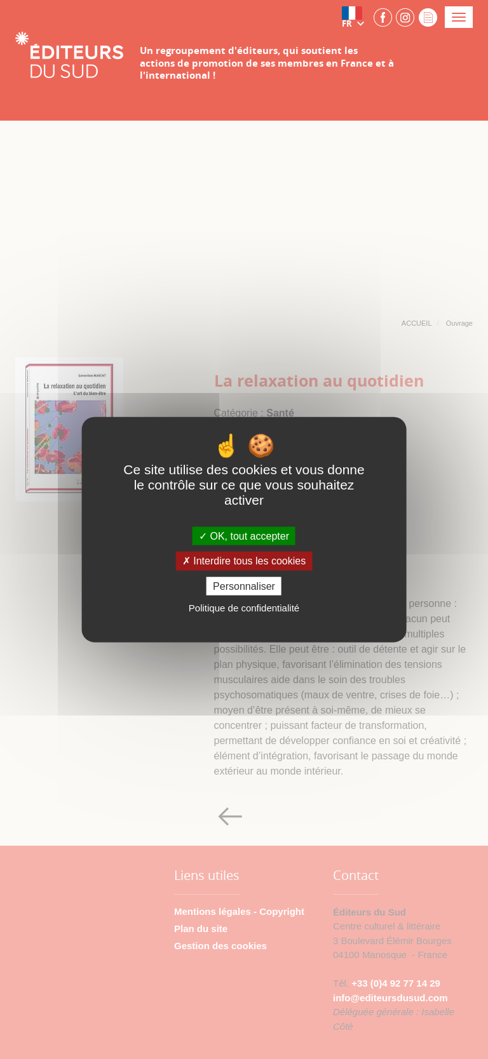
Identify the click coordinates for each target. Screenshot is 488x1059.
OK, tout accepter (244, 536)
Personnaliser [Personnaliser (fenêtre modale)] (244, 585)
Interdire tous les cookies (244, 561)
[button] (356, 17)
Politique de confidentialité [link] (244, 607)
